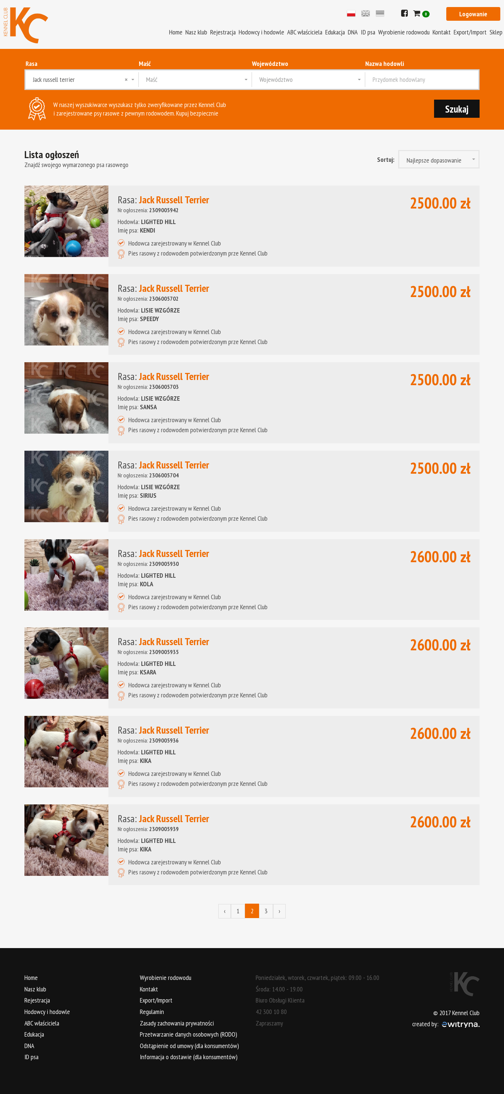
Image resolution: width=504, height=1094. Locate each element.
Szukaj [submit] (456, 109)
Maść (145, 63)
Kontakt (442, 32)
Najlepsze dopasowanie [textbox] (434, 160)
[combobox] (82, 79)
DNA (353, 32)
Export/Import (470, 32)
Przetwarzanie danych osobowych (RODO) (188, 1034)
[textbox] (195, 79)
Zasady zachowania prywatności (177, 1022)
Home (175, 32)
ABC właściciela (304, 32)
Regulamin (152, 1011)
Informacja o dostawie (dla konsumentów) (189, 1057)
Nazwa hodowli (384, 63)
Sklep (496, 32)
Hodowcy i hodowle (261, 32)
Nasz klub (196, 32)
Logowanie (473, 14)
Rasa (31, 63)
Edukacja (335, 32)
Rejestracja (223, 32)
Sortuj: (385, 159)
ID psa (368, 32)
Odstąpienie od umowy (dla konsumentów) (189, 1045)
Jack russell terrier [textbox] (80, 79)
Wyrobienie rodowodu (404, 32)
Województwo (270, 63)
